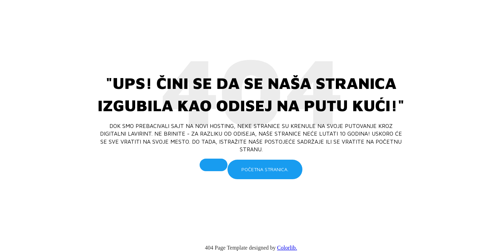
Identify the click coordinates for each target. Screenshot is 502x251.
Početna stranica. (264, 169)
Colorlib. (287, 248)
